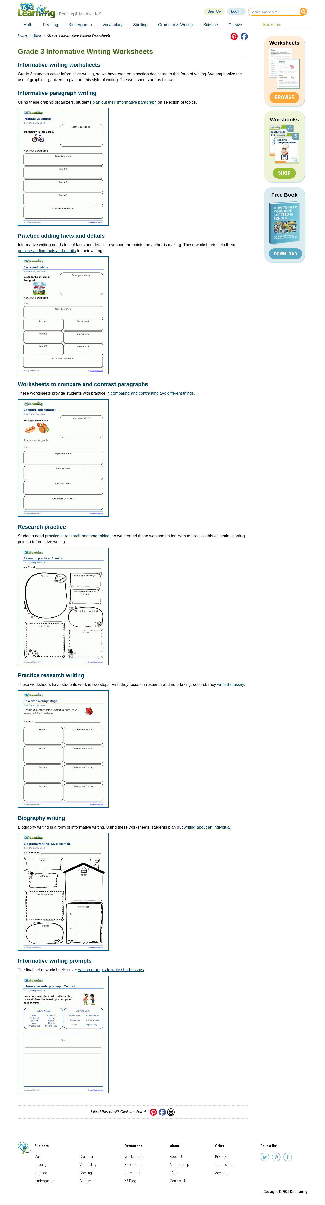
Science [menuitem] (210, 25)
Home (22, 35)
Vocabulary (87, 1164)
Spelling (85, 1172)
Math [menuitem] (27, 25)
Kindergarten (44, 1181)
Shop (284, 173)
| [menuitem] (251, 25)
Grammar (86, 1156)
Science (40, 1172)
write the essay (230, 684)
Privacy (220, 1156)
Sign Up (214, 11)
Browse (284, 97)
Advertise (222, 1172)
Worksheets (284, 43)
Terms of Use (225, 1164)
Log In (236, 11)
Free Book (284, 195)
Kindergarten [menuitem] (80, 25)
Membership (179, 1164)
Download (285, 254)
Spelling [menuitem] (140, 25)
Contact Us (178, 1181)
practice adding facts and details (47, 251)
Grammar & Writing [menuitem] (175, 25)
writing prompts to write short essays (111, 970)
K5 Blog (130, 1181)
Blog (37, 35)
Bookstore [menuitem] (272, 25)
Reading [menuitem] (50, 25)
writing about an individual (207, 827)
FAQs (173, 1172)
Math (38, 1156)
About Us (177, 1156)
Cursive (85, 1181)
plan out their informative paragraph (124, 102)
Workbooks (284, 119)
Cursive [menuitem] (235, 25)
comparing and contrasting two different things (152, 393)
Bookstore (133, 1164)
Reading (40, 1164)
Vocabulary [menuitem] (112, 25)
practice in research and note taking (77, 536)
